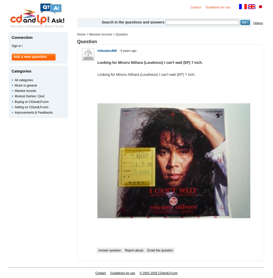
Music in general (26, 85)
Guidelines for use (217, 7)
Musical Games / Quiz (30, 96)
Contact (195, 7)
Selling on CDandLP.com (32, 107)
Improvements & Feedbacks (34, 112)
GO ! (245, 22)
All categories (24, 80)
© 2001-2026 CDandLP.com (159, 273)
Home (81, 34)
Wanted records (100, 34)
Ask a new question (30, 57)
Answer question (109, 250)
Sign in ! (17, 46)
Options (258, 23)
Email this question (160, 250)
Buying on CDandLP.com (32, 102)
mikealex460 (107, 51)
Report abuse (134, 250)
